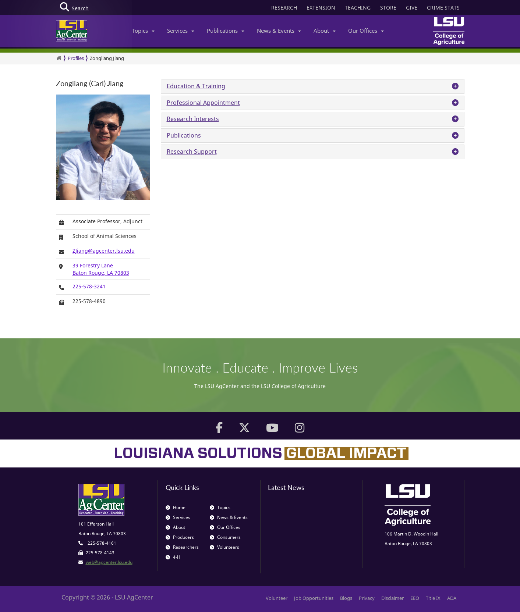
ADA (451, 598)
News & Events (279, 30)
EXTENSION (321, 7)
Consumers (225, 537)
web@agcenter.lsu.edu (109, 562)
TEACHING (358, 7)
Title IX (433, 598)
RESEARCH (284, 7)
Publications (225, 30)
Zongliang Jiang (107, 58)
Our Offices (366, 30)
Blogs (346, 598)
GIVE (411, 7)
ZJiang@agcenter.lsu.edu (103, 250)
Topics (143, 30)
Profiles (76, 58)
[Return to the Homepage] (59, 58)
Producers (180, 537)
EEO (414, 598)
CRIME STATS (443, 7)
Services (180, 30)
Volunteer (276, 598)
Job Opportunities (313, 598)
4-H (173, 557)
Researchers (182, 547)
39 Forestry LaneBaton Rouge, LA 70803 (100, 269)
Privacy (367, 598)
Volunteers (224, 547)
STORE (388, 7)
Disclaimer (392, 598)
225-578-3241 (89, 286)
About (325, 30)
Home (175, 507)
